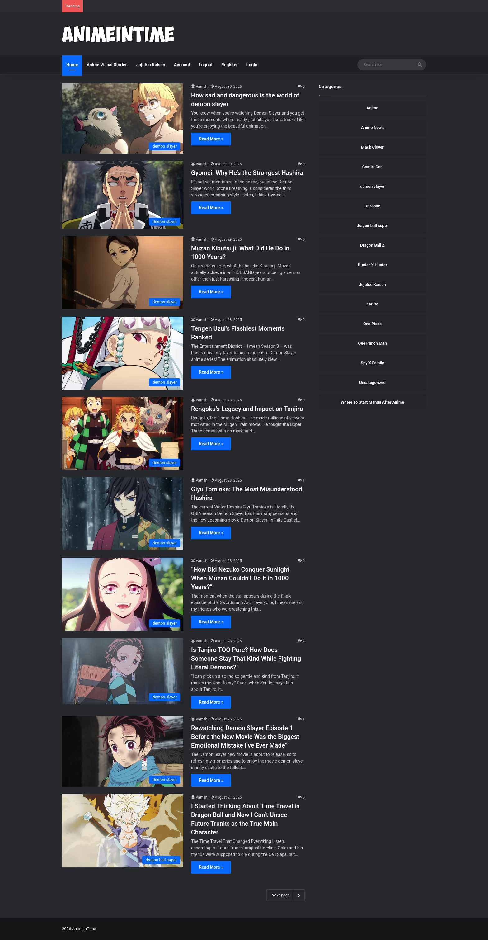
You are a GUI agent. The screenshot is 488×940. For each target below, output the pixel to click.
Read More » (211, 138)
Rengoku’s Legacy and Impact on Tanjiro (247, 409)
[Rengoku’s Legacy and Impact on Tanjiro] (122, 433)
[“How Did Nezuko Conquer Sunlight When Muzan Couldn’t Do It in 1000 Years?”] (122, 594)
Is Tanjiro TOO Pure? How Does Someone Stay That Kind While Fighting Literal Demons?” (246, 658)
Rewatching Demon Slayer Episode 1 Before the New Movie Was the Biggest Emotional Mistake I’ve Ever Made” (245, 736)
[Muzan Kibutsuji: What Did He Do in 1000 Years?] (122, 272)
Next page (285, 895)
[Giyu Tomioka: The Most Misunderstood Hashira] (122, 513)
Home (72, 64)
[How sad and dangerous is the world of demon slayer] (122, 118)
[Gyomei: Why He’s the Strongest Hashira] (122, 195)
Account (182, 64)
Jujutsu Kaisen (150, 64)
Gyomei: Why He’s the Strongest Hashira (247, 173)
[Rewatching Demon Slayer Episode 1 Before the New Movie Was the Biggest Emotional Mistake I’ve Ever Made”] (122, 751)
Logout (206, 64)
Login (251, 64)
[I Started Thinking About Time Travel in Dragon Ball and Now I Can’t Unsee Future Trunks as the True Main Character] (122, 830)
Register (229, 64)
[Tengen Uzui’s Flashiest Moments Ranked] (122, 353)
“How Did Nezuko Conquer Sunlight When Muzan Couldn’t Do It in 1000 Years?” (240, 578)
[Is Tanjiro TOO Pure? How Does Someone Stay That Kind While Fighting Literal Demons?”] (122, 671)
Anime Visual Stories (107, 64)
